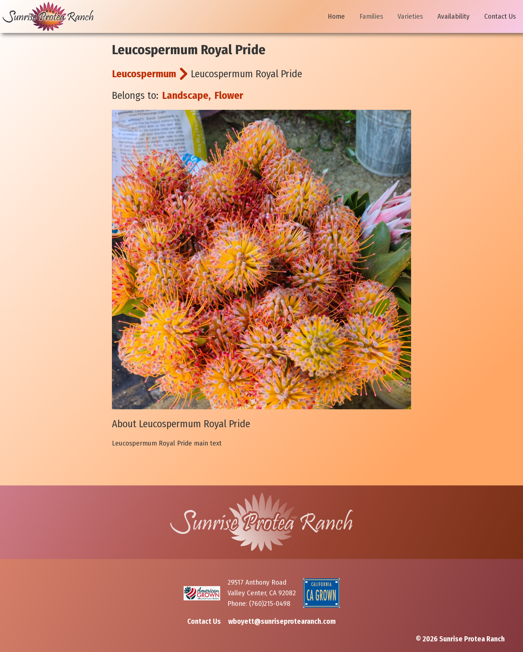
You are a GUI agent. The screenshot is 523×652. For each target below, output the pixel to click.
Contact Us (500, 16)
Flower (228, 95)
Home (336, 16)
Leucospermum (144, 74)
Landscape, (186, 95)
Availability (453, 16)
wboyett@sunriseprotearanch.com (282, 621)
